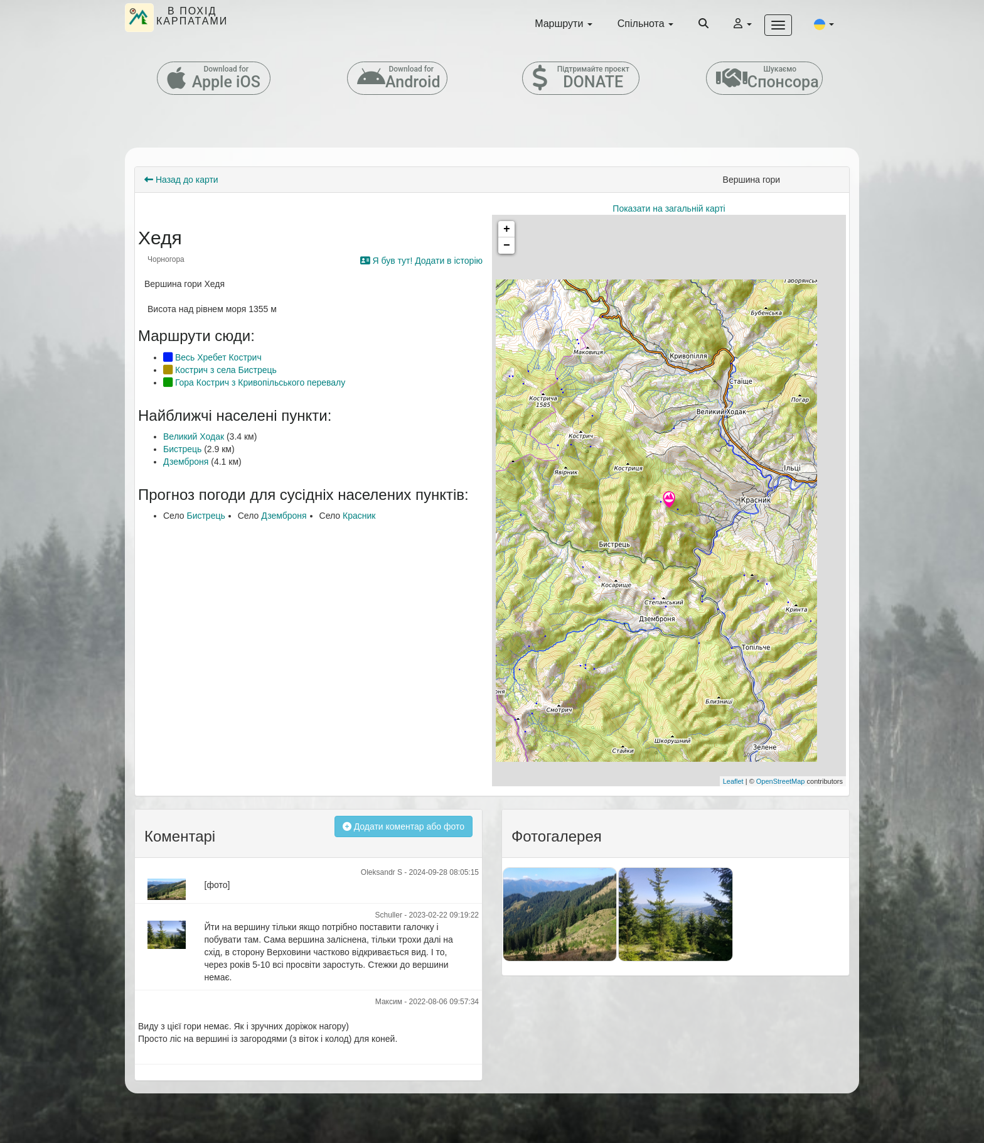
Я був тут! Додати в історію (421, 261)
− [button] (506, 245)
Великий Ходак (193, 436)
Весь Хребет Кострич (212, 357)
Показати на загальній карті (668, 208)
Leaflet (733, 781)
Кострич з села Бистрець (220, 370)
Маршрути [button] (563, 23)
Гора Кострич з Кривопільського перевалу (254, 382)
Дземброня (185, 462)
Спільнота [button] (645, 23)
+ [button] (506, 229)
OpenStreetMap (780, 781)
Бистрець (182, 449)
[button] (824, 24)
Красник (359, 516)
